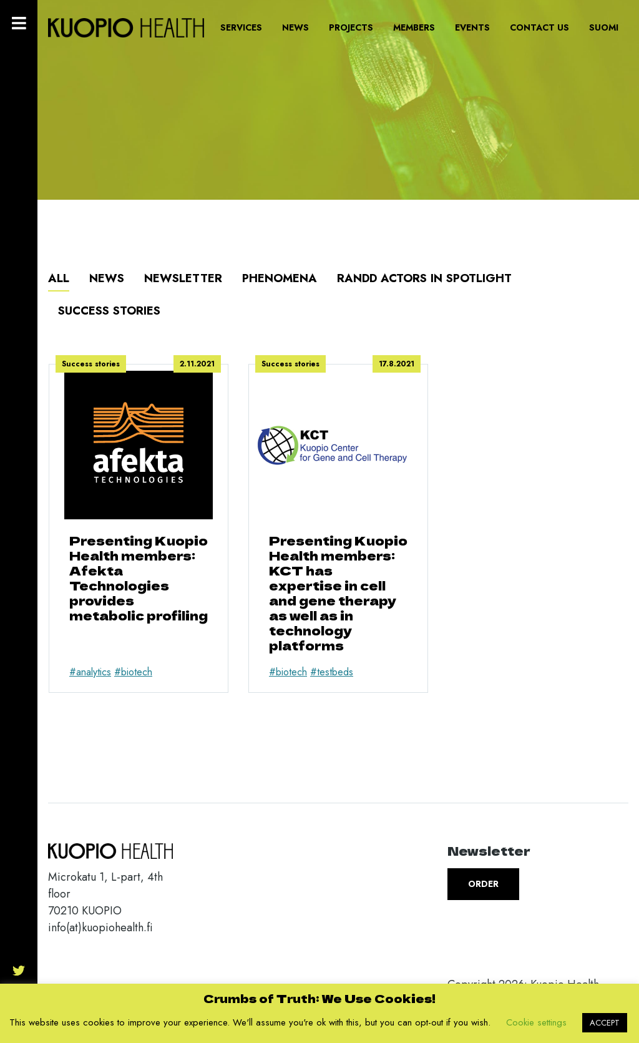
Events (472, 27)
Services (241, 27)
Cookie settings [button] (536, 1022)
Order (483, 884)
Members (414, 27)
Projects (351, 27)
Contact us (539, 27)
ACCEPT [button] (605, 1023)
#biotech (133, 672)
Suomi (603, 27)
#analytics (90, 672)
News (295, 27)
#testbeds (331, 672)
